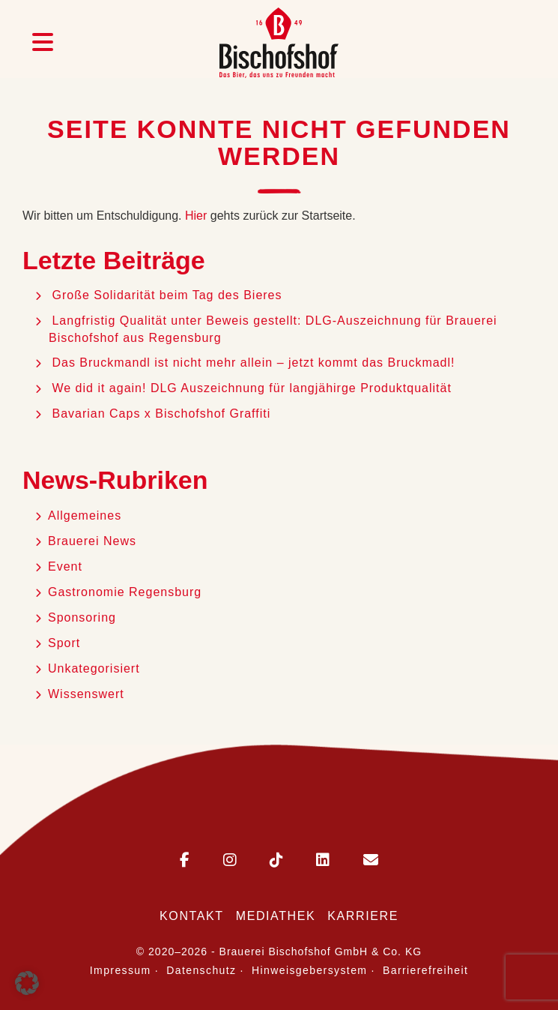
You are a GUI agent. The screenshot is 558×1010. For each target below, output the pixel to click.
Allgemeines (84, 515)
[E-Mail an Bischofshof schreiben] (355, 861)
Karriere (362, 916)
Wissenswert (86, 694)
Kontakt (192, 916)
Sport (64, 643)
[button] (27, 983)
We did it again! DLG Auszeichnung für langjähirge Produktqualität (253, 388)
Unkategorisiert (94, 668)
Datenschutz (201, 970)
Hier (196, 215)
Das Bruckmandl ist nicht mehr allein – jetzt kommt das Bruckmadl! (255, 362)
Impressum (120, 970)
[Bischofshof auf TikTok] (261, 861)
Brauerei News (92, 541)
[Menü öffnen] (42, 42)
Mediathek (276, 916)
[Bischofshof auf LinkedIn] (308, 861)
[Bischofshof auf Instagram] (215, 861)
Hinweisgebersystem (309, 970)
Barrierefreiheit (425, 970)
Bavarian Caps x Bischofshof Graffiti (161, 413)
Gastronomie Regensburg (124, 592)
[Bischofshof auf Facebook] (184, 861)
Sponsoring (82, 617)
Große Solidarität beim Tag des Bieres (167, 295)
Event (65, 566)
